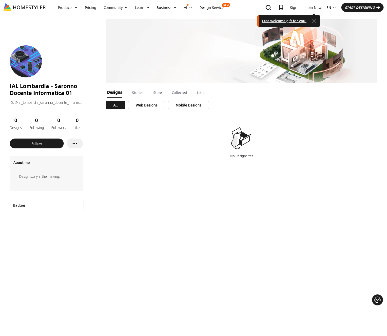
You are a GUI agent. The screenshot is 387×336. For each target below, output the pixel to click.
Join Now (314, 7)
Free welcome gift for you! (284, 20)
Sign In (296, 7)
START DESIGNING (362, 7)
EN (331, 7)
